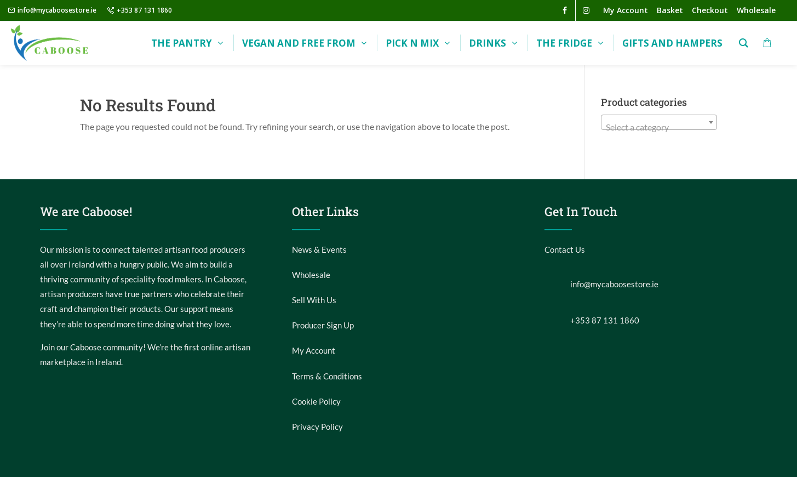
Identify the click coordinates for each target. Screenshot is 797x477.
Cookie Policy (316, 401)
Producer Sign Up (323, 325)
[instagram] (586, 10)
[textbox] (659, 127)
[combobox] (659, 122)
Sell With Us (314, 300)
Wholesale (311, 275)
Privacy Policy (317, 426)
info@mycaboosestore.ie (57, 10)
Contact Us (564, 249)
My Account (313, 350)
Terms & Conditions (327, 376)
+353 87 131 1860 (144, 10)
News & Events (319, 249)
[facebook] (565, 10)
